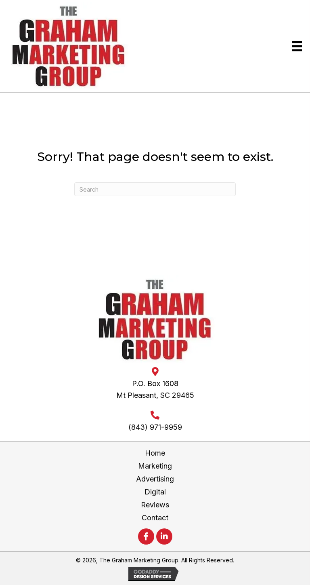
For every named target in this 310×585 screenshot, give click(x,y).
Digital (155, 492)
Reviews (155, 505)
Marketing (155, 466)
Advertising (155, 479)
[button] (146, 536)
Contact (155, 517)
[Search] (155, 189)
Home (155, 453)
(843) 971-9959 (155, 427)
